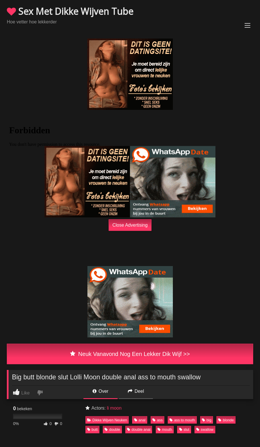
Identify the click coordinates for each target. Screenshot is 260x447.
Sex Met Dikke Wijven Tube (70, 11)
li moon (114, 408)
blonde (226, 420)
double (112, 429)
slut (184, 429)
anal (140, 420)
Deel (136, 391)
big (206, 420)
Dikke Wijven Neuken (107, 420)
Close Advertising (130, 225)
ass (157, 420)
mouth (164, 429)
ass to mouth (182, 420)
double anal (138, 429)
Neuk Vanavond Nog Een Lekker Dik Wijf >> (130, 354)
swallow (205, 429)
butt (92, 429)
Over (100, 391)
